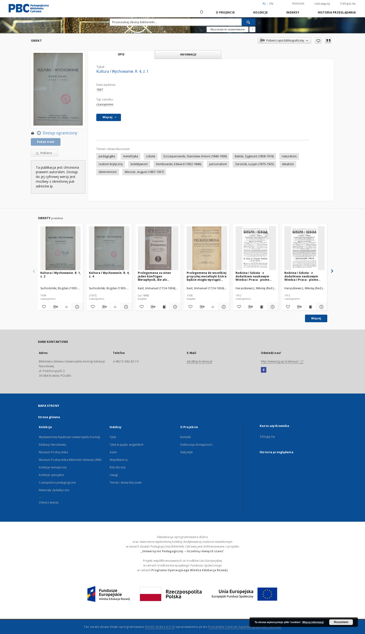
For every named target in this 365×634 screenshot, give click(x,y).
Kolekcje (260, 12)
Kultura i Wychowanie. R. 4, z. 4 (109, 274)
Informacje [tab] (188, 54)
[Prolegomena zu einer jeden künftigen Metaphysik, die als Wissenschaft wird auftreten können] (158, 248)
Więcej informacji (313, 622)
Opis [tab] (121, 54)
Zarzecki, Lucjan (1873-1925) (254, 164)
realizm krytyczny (111, 164)
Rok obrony (117, 467)
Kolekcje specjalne (51, 475)
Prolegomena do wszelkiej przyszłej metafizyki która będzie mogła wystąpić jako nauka (206, 276)
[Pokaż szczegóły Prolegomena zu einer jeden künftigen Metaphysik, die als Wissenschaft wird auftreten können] (174, 307)
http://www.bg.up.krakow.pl (282, 361)
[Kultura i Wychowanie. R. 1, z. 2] (61, 248)
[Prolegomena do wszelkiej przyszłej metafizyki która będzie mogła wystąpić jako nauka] (207, 248)
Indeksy (292, 12)
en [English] (271, 3)
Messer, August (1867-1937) (144, 172)
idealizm (288, 164)
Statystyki (186, 452)
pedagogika (107, 156)
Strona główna (49, 417)
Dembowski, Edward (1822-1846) (178, 164)
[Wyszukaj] (248, 22)
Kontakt (185, 437)
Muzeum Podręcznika (53, 452)
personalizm (218, 164)
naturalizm (289, 156)
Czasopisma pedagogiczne (57, 482)
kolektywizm (139, 164)
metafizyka (130, 156)
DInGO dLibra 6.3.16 (160, 627)
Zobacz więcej (49, 502)
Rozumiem (341, 622)
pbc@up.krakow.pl (200, 361)
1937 (99, 90)
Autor (113, 452)
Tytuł (113, 437)
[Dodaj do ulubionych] (318, 40)
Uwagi (114, 475)
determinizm (108, 172)
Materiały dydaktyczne (54, 490)
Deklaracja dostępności (196, 445)
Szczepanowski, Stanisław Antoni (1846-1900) (195, 156)
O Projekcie (225, 12)
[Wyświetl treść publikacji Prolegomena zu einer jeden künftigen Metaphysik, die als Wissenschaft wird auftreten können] (163, 307)
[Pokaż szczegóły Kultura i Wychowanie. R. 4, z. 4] (125, 307)
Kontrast (298, 3)
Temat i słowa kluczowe (126, 482)
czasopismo (104, 104)
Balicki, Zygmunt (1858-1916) (254, 156)
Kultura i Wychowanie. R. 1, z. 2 (60, 274)
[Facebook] (263, 370)
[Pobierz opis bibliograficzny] (55, 307)
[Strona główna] (201, 12)
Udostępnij (322, 4)
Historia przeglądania (337, 12)
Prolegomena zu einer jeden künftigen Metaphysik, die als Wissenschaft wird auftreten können (154, 276)
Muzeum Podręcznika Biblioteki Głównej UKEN (70, 460)
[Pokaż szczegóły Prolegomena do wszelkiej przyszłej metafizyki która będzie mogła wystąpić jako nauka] (223, 307)
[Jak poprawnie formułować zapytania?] (252, 29)
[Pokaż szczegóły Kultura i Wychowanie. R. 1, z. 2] (76, 307)
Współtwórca (119, 460)
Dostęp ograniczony (54, 133)
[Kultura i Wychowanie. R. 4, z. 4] (109, 248)
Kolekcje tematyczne (53, 467)
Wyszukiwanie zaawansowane (227, 29)
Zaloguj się (348, 3)
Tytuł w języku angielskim (126, 445)
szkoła (150, 156)
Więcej (316, 318)
